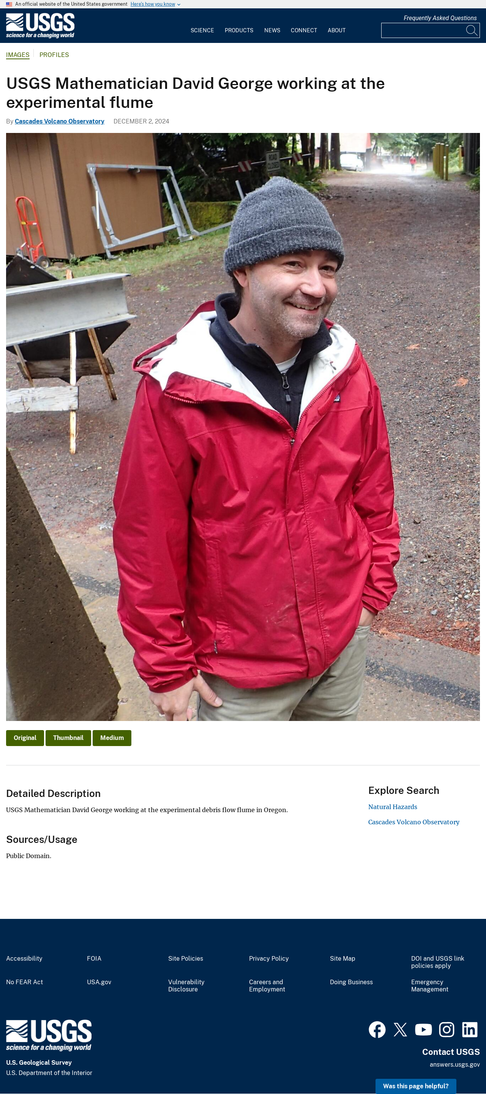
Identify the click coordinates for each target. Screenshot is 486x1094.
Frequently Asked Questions (440, 18)
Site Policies (185, 958)
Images (18, 54)
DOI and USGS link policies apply (437, 962)
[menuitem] (202, 26)
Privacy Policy (269, 958)
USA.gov (99, 982)
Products (239, 30)
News (272, 30)
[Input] (430, 30)
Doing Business (351, 982)
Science (202, 30)
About (337, 30)
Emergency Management (429, 986)
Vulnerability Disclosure (186, 986)
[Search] (472, 30)
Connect (304, 30)
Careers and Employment (267, 986)
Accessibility (24, 958)
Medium (112, 737)
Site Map (342, 958)
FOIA (94, 958)
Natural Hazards (392, 807)
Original (25, 737)
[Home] (40, 36)
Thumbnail (68, 737)
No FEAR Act (24, 982)
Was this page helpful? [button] (416, 1086)
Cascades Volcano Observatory (59, 121)
